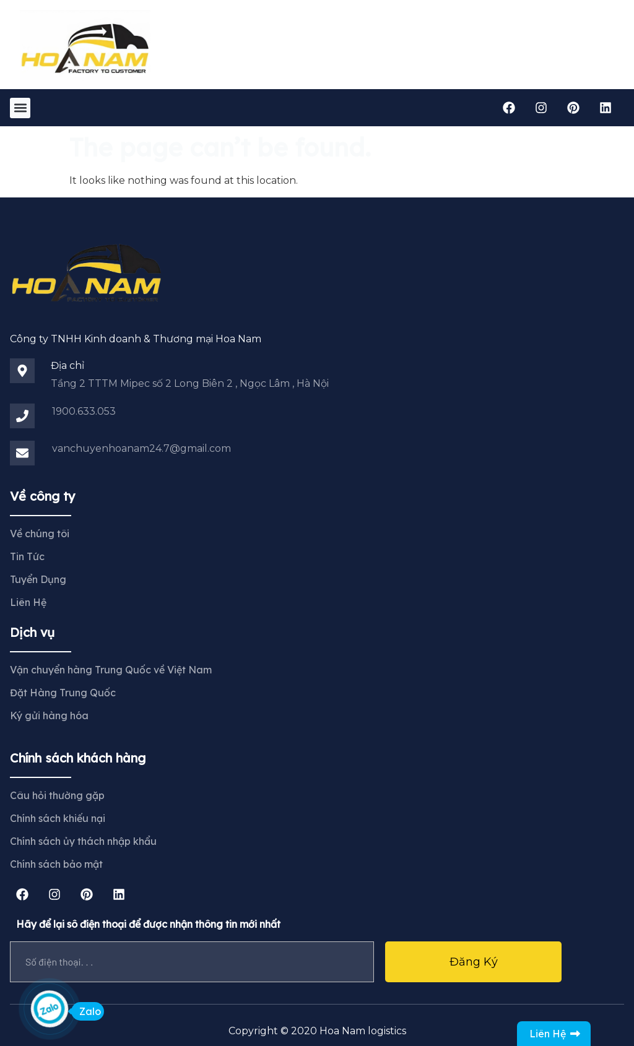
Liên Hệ (28, 602)
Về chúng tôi (39, 533)
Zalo (86, 1011)
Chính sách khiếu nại (57, 818)
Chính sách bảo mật (56, 864)
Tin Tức (27, 556)
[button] (20, 108)
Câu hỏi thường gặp (57, 795)
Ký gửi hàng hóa (49, 715)
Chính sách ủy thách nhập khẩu (83, 841)
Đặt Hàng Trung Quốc (63, 692)
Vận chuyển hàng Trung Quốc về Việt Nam (111, 669)
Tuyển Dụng (38, 579)
